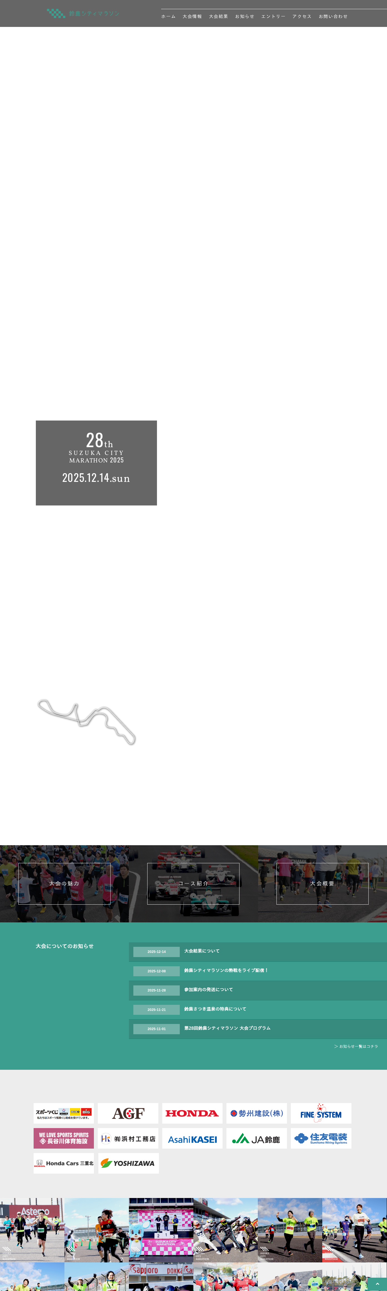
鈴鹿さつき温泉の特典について (215, 1065)
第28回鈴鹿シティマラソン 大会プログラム (227, 1084)
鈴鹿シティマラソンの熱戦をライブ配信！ (226, 1026)
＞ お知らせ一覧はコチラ (356, 1102)
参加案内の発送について (208, 1045)
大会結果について (202, 1007)
